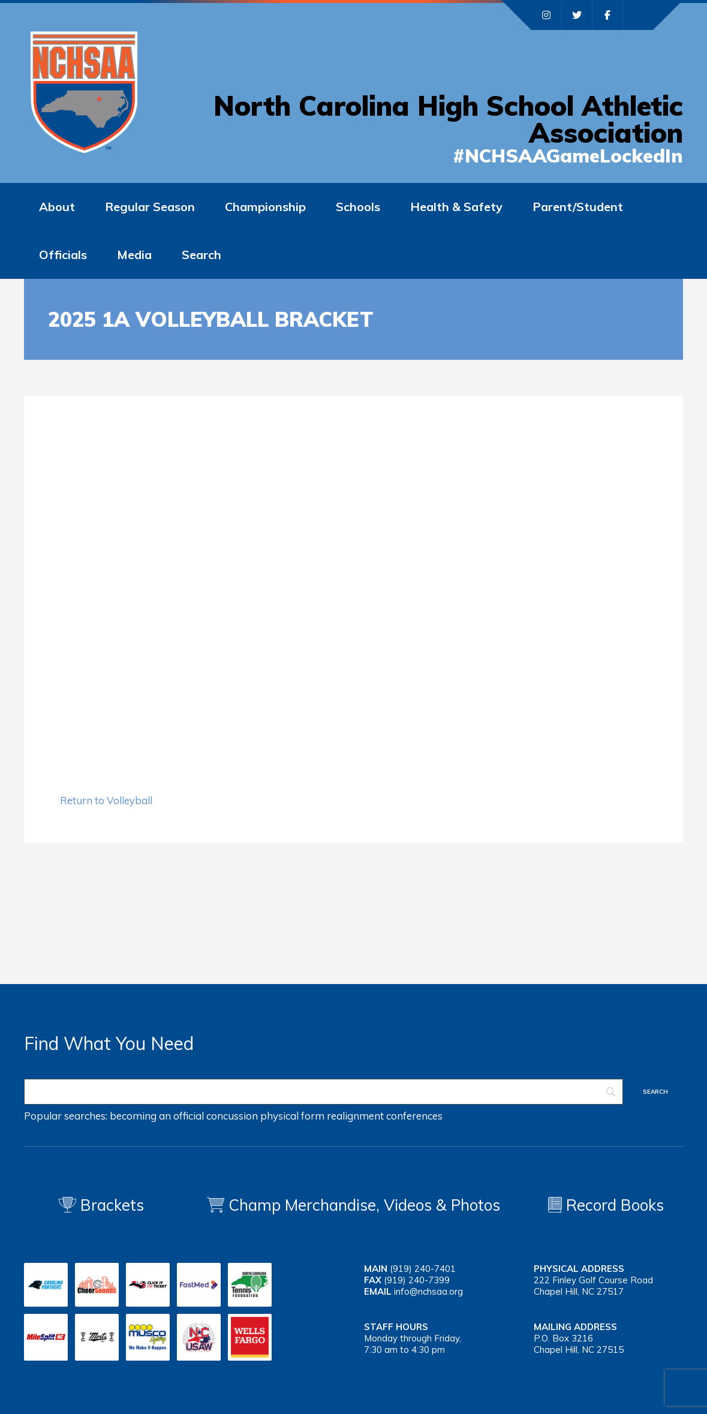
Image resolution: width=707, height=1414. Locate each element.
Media (134, 254)
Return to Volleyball (106, 800)
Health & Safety (456, 206)
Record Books (606, 1205)
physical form (292, 1115)
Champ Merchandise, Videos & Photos (364, 1205)
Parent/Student (577, 206)
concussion (232, 1115)
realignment (355, 1115)
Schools (358, 206)
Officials (63, 254)
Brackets (101, 1205)
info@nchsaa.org (428, 1291)
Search (201, 254)
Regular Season (150, 206)
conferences (414, 1115)
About (57, 206)
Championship (265, 206)
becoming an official (157, 1115)
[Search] (323, 1092)
